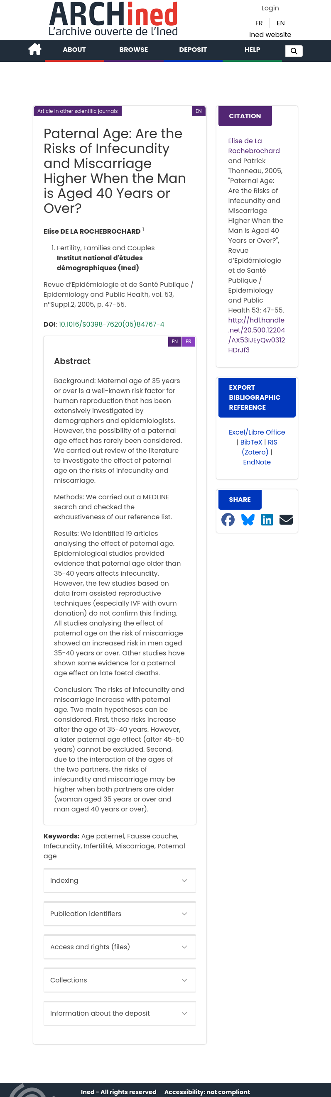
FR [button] (259, 23)
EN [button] (280, 23)
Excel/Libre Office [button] (257, 432)
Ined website (270, 34)
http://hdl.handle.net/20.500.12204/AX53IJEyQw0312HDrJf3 (256, 335)
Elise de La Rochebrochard (254, 146)
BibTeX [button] (251, 442)
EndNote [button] (257, 462)
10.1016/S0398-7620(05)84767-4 (111, 324)
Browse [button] (134, 49)
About (74, 49)
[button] (294, 51)
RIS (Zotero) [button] (259, 447)
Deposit (193, 49)
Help (252, 49)
